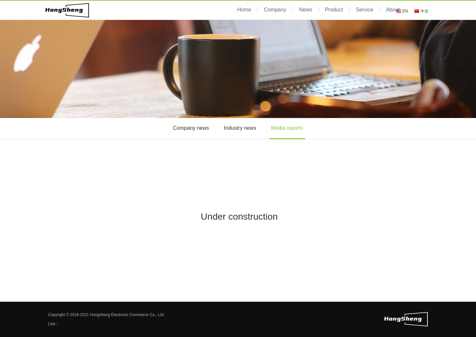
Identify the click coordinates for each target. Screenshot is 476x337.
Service (364, 9)
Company (275, 9)
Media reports (287, 128)
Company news (191, 128)
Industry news (240, 128)
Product (334, 9)
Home (244, 9)
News (305, 9)
